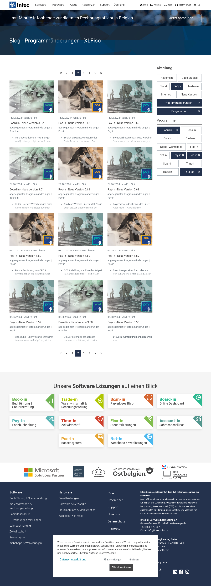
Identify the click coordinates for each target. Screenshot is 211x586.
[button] (197, 4)
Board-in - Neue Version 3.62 (26, 123)
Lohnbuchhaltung (20, 525)
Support (113, 507)
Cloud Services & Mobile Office (77, 510)
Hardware (193, 86)
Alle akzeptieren (121, 567)
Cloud (163, 86)
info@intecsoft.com (158, 530)
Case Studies (190, 77)
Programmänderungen (38, 127)
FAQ (176, 86)
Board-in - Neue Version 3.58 (75, 322)
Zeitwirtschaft (17, 531)
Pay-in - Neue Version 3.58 (123, 322)
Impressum (115, 528)
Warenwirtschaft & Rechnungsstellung (21, 506)
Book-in (191, 130)
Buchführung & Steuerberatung (28, 498)
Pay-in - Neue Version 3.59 (25, 322)
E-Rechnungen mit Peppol (25, 520)
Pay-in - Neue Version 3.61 (123, 189)
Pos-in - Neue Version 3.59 (123, 255)
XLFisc (190, 172)
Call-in (167, 138)
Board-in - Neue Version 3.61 (26, 189)
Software (15, 492)
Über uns (114, 514)
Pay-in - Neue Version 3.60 (74, 255)
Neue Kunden (189, 94)
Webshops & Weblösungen (25, 543)
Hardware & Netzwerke (72, 504)
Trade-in (168, 172)
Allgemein (167, 77)
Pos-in (61, 131)
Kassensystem (18, 537)
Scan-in (167, 163)
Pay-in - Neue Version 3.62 (123, 123)
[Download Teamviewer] (183, 4)
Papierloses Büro (19, 514)
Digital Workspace (171, 146)
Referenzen (115, 500)
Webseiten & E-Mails (71, 515)
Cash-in (190, 138)
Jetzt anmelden (181, 18)
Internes (166, 94)
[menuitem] (41, 5)
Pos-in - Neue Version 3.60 (25, 255)
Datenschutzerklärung (73, 559)
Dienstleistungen (69, 498)
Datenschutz (116, 521)
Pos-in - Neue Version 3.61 (74, 189)
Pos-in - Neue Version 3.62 (74, 123)
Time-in (190, 163)
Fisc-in (194, 146)
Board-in (14, 131)
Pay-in (110, 131)
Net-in (163, 155)
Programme (178, 111)
